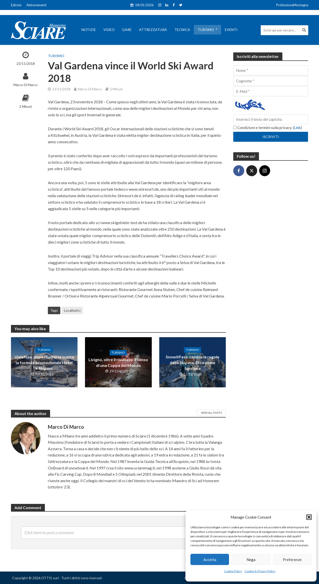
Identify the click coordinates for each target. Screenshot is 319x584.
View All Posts (211, 412)
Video (109, 29)
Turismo (206, 29)
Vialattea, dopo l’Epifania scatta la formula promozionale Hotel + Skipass (44, 362)
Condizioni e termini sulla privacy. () (267, 127)
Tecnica (182, 29)
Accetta (209, 559)
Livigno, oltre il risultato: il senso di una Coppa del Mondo (118, 362)
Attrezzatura (153, 29)
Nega (250, 559)
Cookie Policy (233, 571)
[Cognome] (270, 81)
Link (297, 127)
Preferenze (292, 559)
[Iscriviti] (270, 137)
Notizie (88, 29)
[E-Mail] (270, 91)
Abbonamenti (36, 5)
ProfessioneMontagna (292, 5)
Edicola (16, 5)
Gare (127, 29)
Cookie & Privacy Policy (259, 571)
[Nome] (270, 70)
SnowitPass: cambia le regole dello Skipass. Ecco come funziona (192, 362)
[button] (309, 517)
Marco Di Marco (25, 85)
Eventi (231, 29)
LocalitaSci (72, 310)
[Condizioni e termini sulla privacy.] (235, 127)
